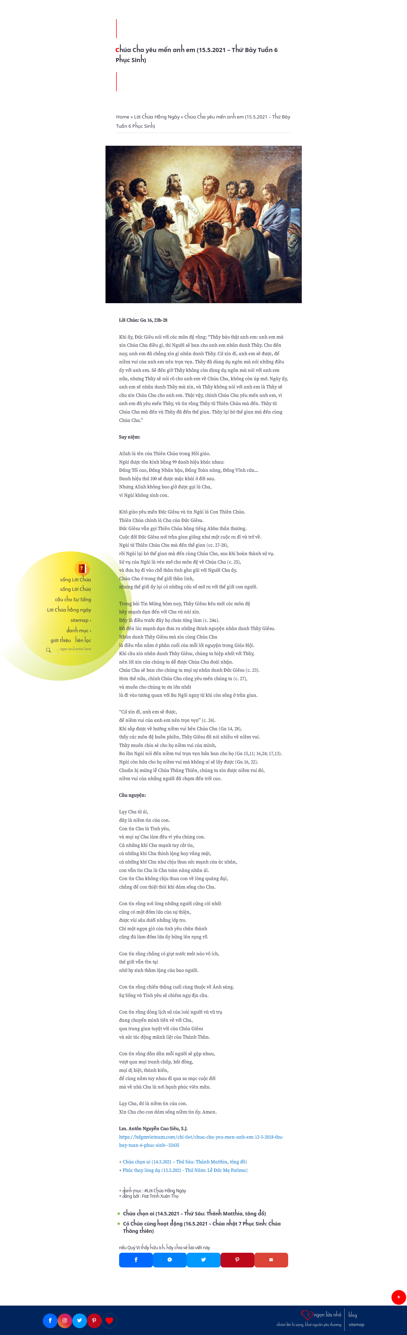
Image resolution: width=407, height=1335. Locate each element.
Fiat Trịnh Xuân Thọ (160, 1196)
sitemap (81, 620)
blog (353, 1315)
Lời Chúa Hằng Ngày (166, 1190)
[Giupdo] (109, 1320)
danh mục (79, 630)
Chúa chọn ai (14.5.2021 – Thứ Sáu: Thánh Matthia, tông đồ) (185, 1161)
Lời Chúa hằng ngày (69, 610)
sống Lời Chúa (75, 579)
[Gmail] (271, 1260)
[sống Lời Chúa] (67, 568)
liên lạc (83, 640)
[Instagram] (65, 1320)
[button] (398, 1297)
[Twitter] (204, 1260)
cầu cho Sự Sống (73, 599)
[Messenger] (170, 1260)
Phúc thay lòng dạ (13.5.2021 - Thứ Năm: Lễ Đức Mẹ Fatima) (185, 1170)
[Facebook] (136, 1260)
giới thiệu (60, 640)
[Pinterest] (237, 1260)
